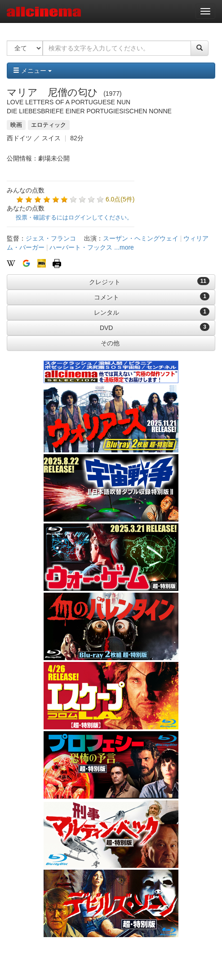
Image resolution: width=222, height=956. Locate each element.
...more (124, 247)
